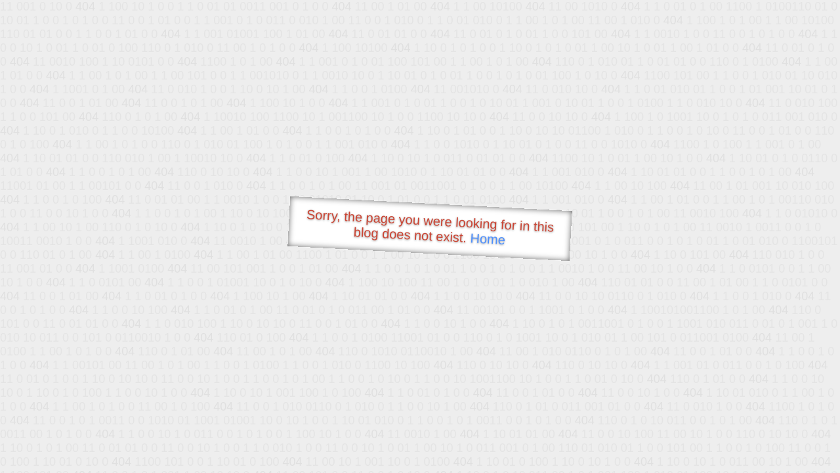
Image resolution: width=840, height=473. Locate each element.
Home (487, 239)
